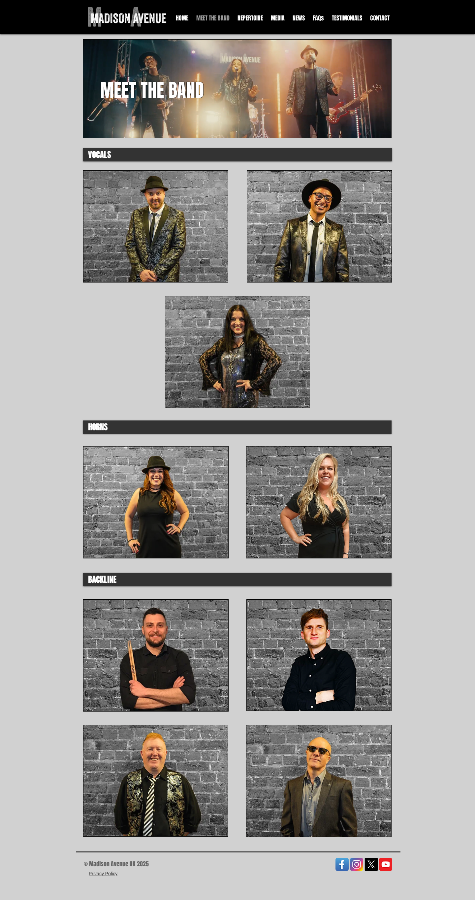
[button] (278, 18)
